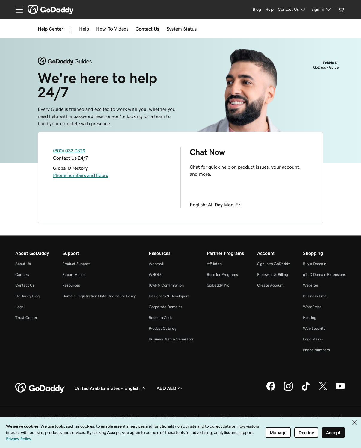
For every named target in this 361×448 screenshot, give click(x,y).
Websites (311, 285)
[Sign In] (322, 9)
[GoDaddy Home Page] (40, 388)
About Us (23, 264)
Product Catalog (162, 328)
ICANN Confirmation (166, 285)
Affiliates (214, 264)
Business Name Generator (171, 339)
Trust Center (26, 318)
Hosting (309, 318)
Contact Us (147, 28)
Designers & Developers (169, 296)
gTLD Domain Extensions (324, 274)
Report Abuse (73, 274)
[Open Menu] (16, 9)
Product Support (76, 264)
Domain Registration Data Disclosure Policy (99, 296)
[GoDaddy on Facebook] (271, 389)
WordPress (312, 307)
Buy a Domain (314, 264)
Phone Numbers (316, 350)
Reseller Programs (222, 274)
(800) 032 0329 (69, 150)
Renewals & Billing (272, 274)
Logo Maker (313, 339)
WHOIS (155, 274)
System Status (181, 28)
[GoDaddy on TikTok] (305, 389)
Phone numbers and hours (80, 175)
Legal (20, 307)
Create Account (270, 285)
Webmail (156, 264)
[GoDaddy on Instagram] (288, 389)
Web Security (314, 328)
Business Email (315, 296)
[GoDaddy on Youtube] (340, 389)
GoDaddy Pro (218, 285)
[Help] (269, 9)
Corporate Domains (165, 307)
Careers (22, 274)
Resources (71, 285)
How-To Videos (112, 28)
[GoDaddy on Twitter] (323, 389)
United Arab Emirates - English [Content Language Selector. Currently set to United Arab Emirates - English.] (111, 388)
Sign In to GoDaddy (273, 264)
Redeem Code (161, 318)
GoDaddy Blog (27, 296)
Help (84, 28)
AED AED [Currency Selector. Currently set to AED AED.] (170, 388)
